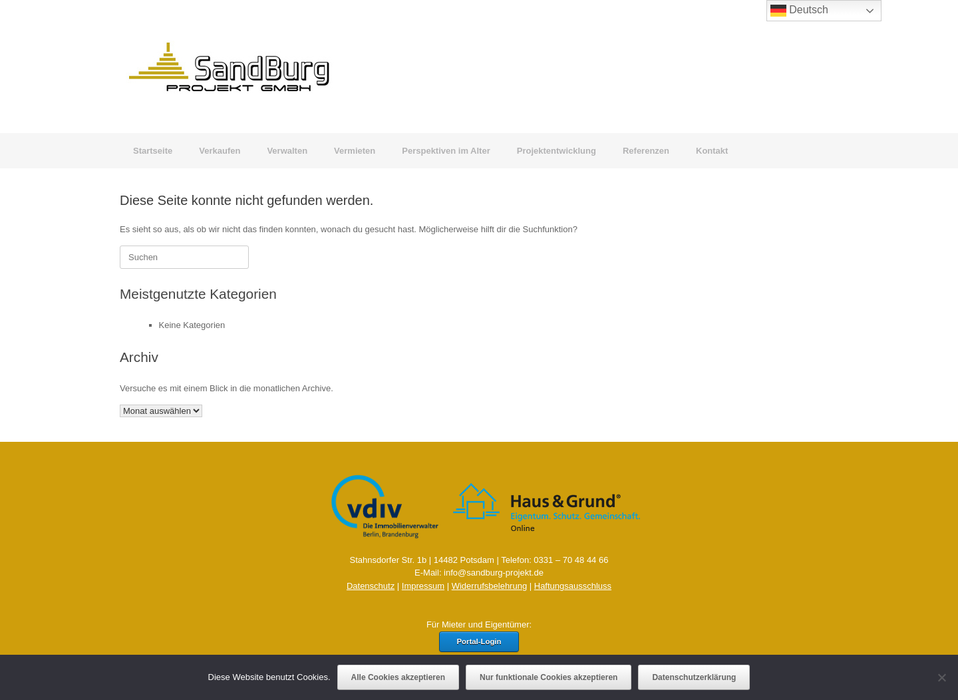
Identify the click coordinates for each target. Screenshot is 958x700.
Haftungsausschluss (572, 586)
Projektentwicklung (556, 151)
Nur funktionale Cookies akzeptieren (548, 677)
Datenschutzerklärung (694, 677)
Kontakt (712, 151)
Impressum (423, 586)
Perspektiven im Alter (446, 151)
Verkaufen (219, 151)
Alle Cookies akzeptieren (398, 677)
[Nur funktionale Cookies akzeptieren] (941, 677)
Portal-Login (479, 641)
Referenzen (646, 151)
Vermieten (354, 151)
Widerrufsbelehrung (489, 586)
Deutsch (799, 11)
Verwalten (287, 151)
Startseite (152, 151)
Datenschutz (371, 586)
